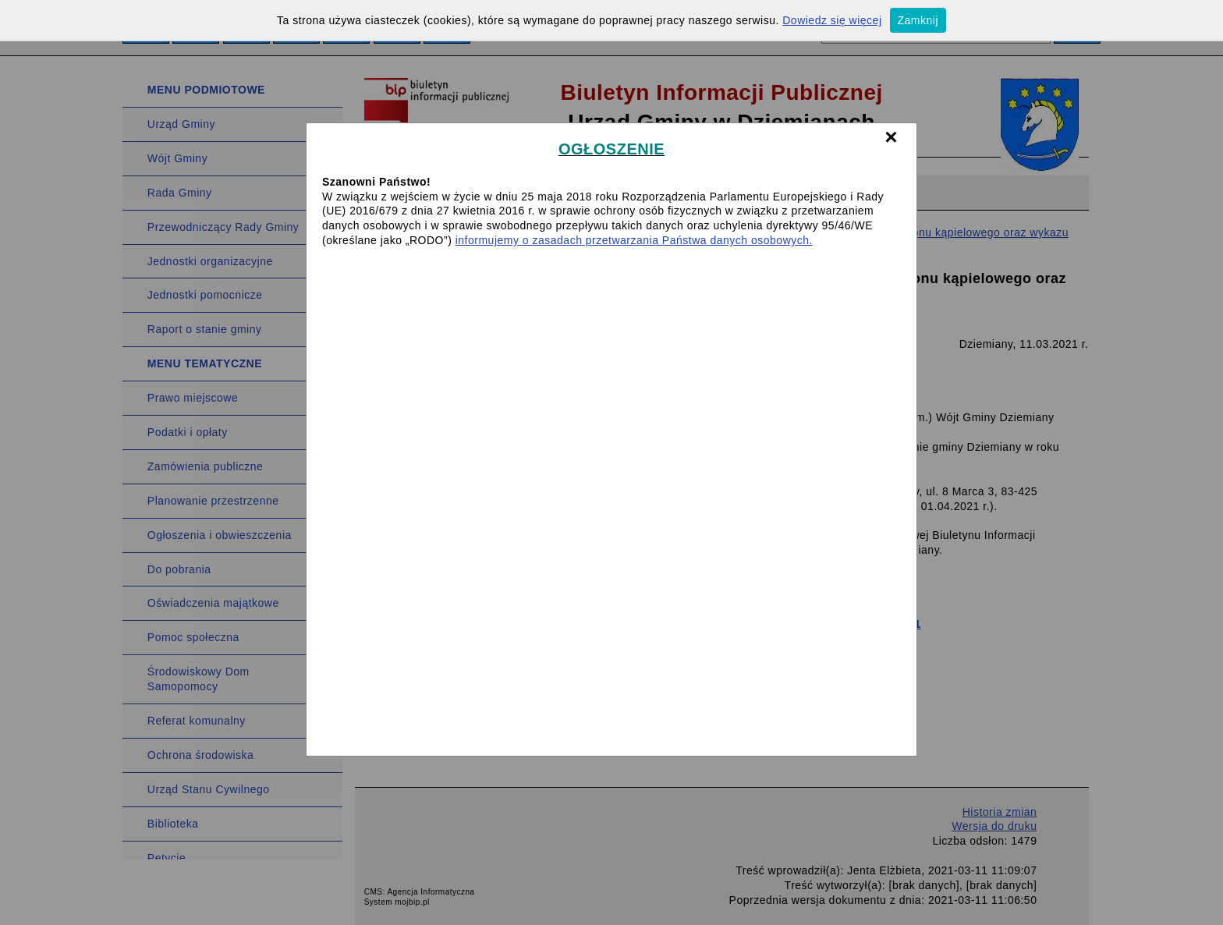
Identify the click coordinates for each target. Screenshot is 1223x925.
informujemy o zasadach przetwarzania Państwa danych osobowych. (634, 240)
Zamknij (918, 20)
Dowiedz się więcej (831, 20)
